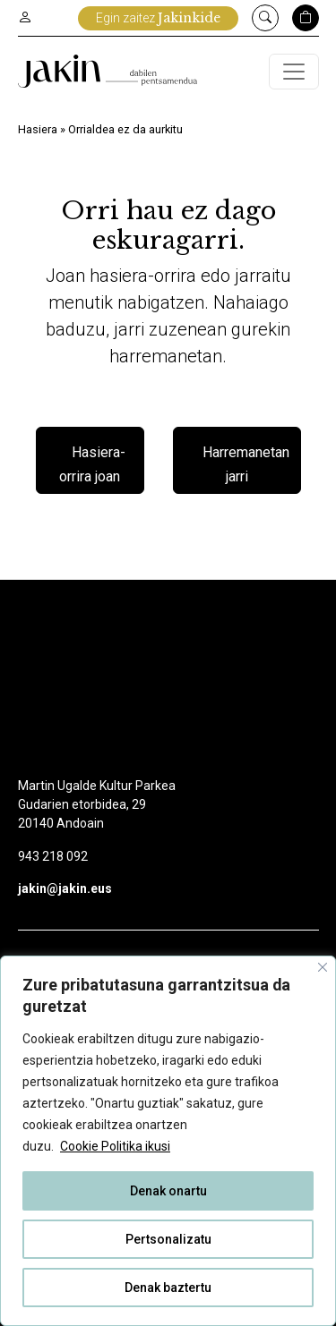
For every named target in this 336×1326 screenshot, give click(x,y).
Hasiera (37, 129)
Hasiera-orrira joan (92, 465)
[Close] (322, 967)
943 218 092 (53, 856)
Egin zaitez (158, 18)
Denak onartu (168, 1191)
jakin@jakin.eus (65, 888)
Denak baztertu (168, 1287)
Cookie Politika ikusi (115, 1146)
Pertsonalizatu (168, 1239)
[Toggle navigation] (294, 71)
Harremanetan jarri (245, 465)
